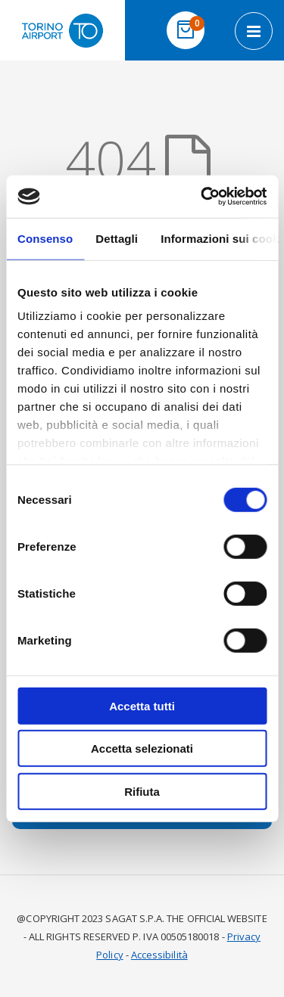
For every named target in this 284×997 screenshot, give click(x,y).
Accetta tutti (142, 705)
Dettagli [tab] (116, 237)
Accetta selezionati (142, 748)
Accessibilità (159, 954)
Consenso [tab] (45, 237)
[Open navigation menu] (254, 30)
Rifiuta (142, 790)
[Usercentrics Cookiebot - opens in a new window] (202, 197)
